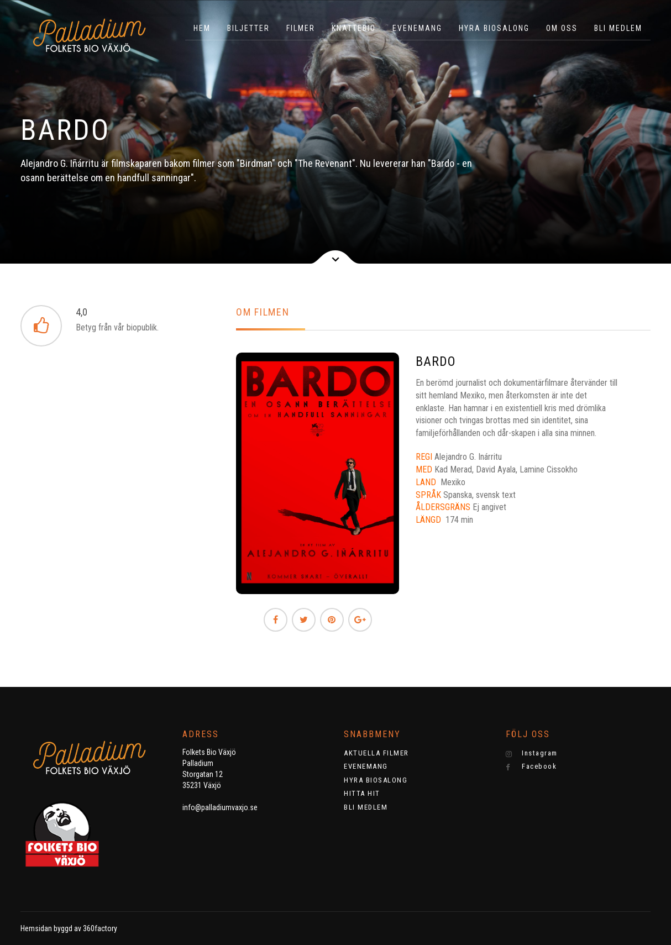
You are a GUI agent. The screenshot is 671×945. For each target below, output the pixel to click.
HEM (202, 28)
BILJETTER (248, 28)
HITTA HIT (362, 793)
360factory (100, 928)
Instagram (532, 753)
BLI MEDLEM (618, 28)
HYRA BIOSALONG (494, 28)
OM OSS (562, 28)
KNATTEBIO (354, 28)
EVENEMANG (417, 28)
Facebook (531, 766)
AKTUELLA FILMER (376, 753)
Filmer (300, 28)
